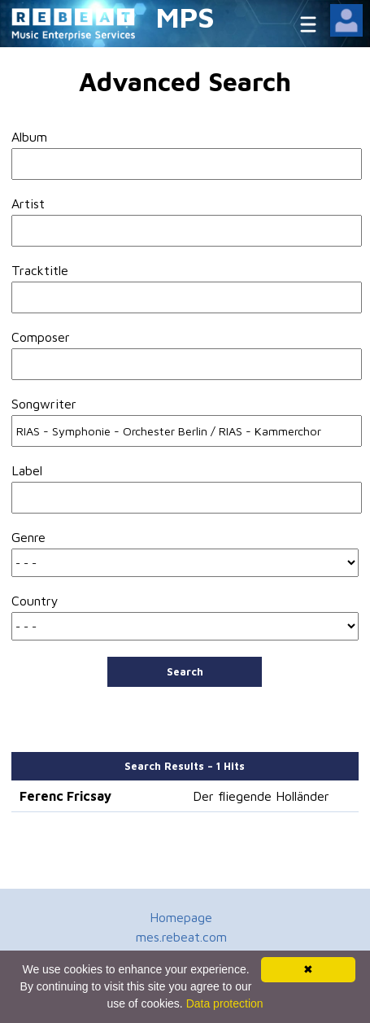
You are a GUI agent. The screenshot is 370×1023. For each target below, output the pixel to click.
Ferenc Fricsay (65, 796)
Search (185, 671)
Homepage (181, 917)
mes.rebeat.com (181, 936)
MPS (185, 16)
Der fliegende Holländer (261, 796)
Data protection (224, 1003)
